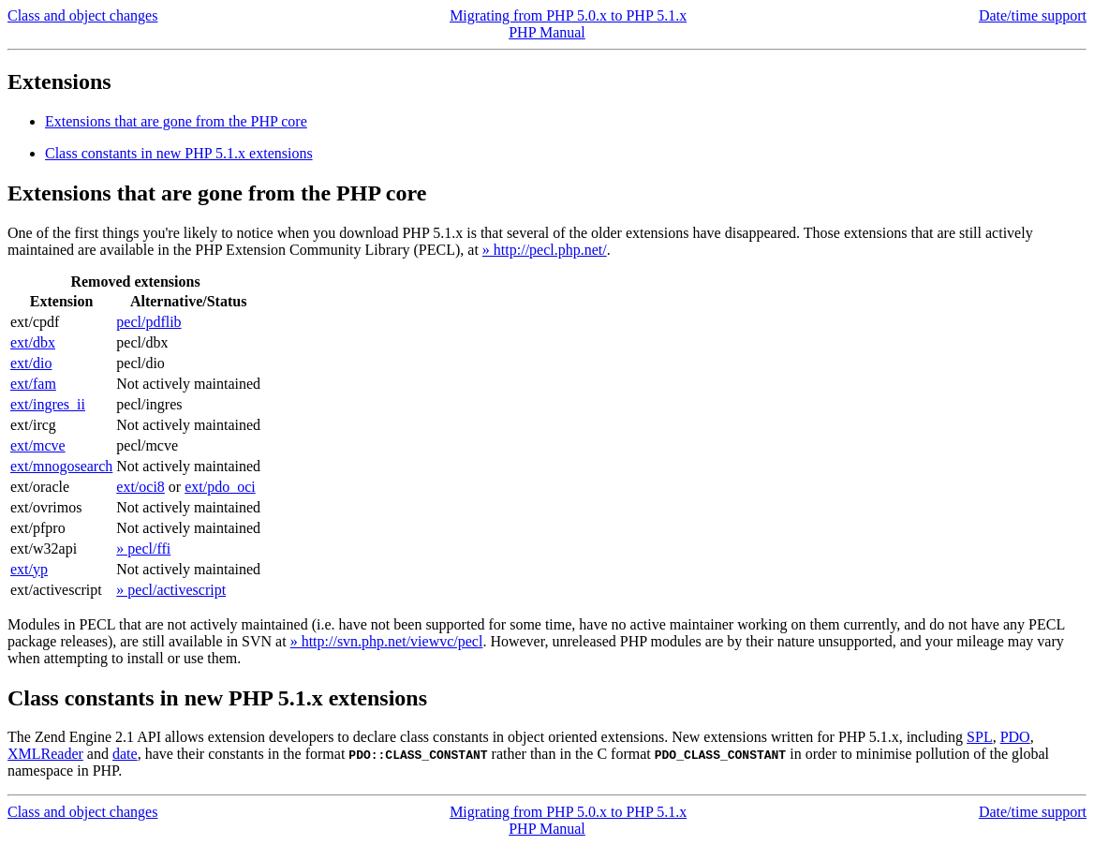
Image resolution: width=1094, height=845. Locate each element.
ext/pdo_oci (220, 487)
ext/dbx (32, 342)
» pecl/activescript (171, 590)
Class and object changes (82, 15)
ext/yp (29, 569)
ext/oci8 (140, 487)
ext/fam (33, 384)
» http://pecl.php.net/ (544, 250)
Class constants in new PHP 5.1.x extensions (179, 153)
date (125, 754)
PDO (1015, 737)
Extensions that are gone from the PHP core (176, 121)
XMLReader (45, 754)
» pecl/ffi (143, 548)
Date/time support (1033, 15)
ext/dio (31, 363)
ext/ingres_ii (47, 404)
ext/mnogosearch (61, 466)
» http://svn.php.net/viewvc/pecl (386, 641)
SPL (980, 737)
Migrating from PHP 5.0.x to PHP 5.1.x (568, 15)
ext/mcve (38, 445)
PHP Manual (547, 32)
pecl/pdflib (148, 322)
